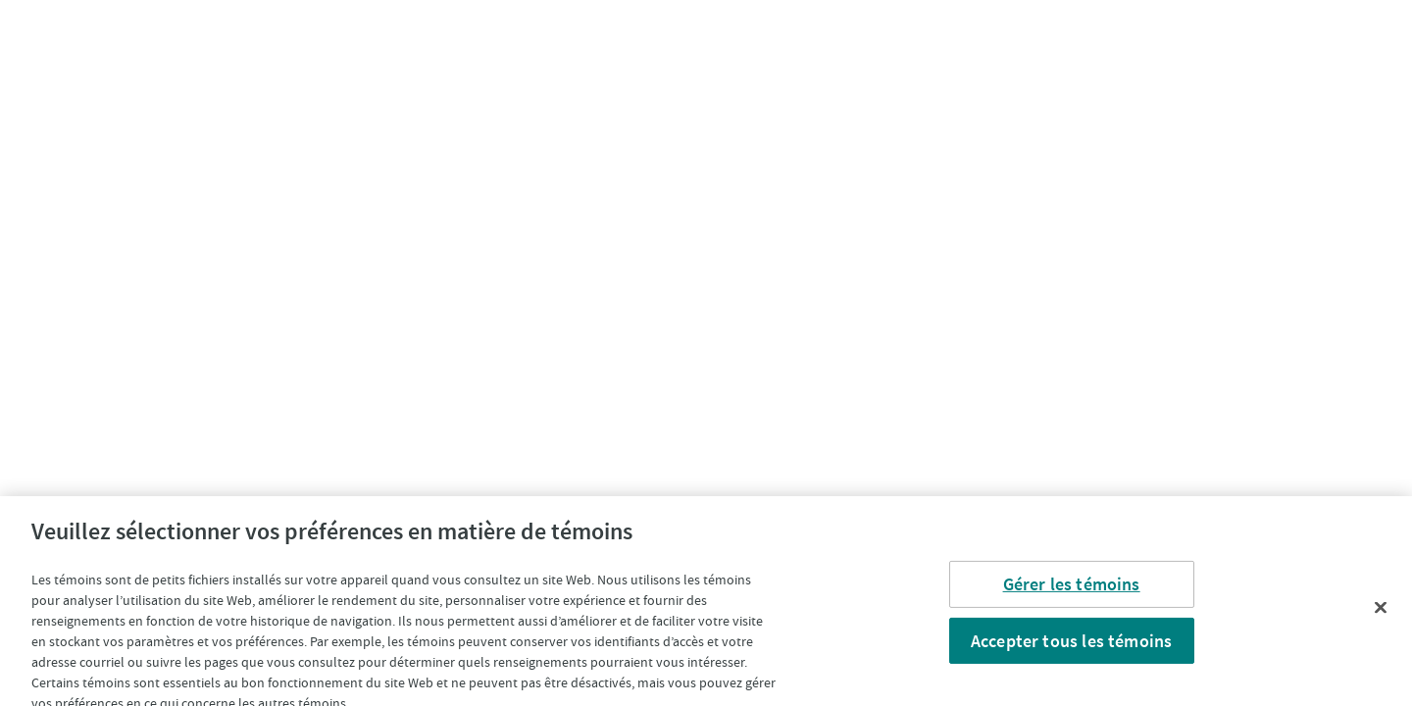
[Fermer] (1380, 613)
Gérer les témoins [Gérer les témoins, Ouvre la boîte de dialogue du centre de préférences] (1071, 590)
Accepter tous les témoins (1072, 646)
